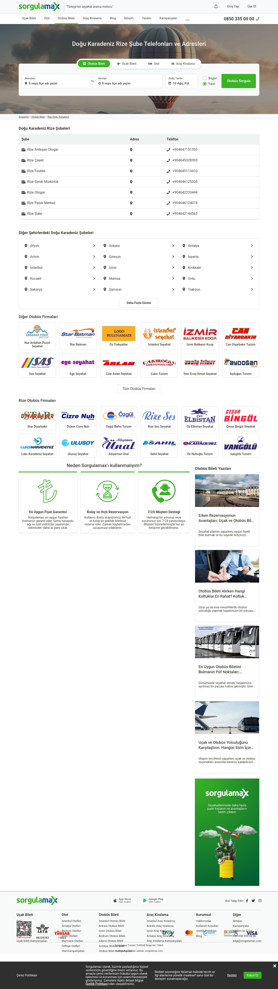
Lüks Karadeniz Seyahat (37, 446)
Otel (47, 18)
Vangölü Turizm (240, 446)
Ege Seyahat (78, 365)
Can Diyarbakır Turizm (240, 336)
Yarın (209, 84)
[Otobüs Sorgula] (238, 81)
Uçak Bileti (29, 18)
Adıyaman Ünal (118, 446)
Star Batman (78, 336)
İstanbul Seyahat (159, 336)
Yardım (146, 18)
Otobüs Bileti (66, 18)
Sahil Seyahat (159, 446)
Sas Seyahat (37, 365)
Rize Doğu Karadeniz (58, 117)
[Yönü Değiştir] (92, 81)
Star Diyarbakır (37, 418)
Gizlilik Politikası (97, 984)
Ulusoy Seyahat (78, 446)
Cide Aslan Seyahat (118, 365)
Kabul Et (252, 975)
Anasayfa (24, 117)
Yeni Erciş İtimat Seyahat (200, 365)
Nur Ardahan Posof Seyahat (37, 336)
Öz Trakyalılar (118, 336)
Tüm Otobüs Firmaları (139, 389)
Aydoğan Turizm (240, 365)
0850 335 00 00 (241, 18)
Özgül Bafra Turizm (118, 418)
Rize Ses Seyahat (159, 418)
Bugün (210, 78)
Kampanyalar (168, 18)
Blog (113, 18)
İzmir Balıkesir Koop (200, 336)
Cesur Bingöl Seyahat (240, 418)
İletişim (129, 18)
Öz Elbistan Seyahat (200, 418)
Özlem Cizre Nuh (78, 418)
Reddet (232, 975)
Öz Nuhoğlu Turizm (200, 446)
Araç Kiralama (92, 18)
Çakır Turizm (159, 365)
